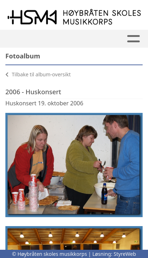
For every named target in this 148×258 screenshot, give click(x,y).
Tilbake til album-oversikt (38, 74)
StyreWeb (125, 253)
